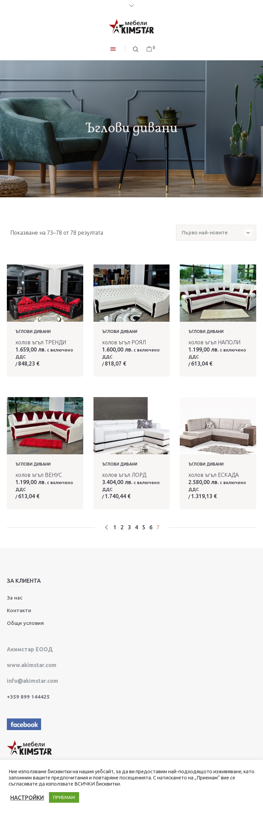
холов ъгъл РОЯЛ (124, 342)
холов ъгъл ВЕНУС (38, 475)
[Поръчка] (216, 233)
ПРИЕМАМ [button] (64, 797)
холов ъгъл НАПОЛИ (214, 342)
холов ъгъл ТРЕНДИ (40, 342)
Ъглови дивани (33, 331)
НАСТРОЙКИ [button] (27, 797)
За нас (14, 598)
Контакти (19, 610)
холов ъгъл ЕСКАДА (213, 475)
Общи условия (25, 623)
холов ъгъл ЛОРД (124, 475)
